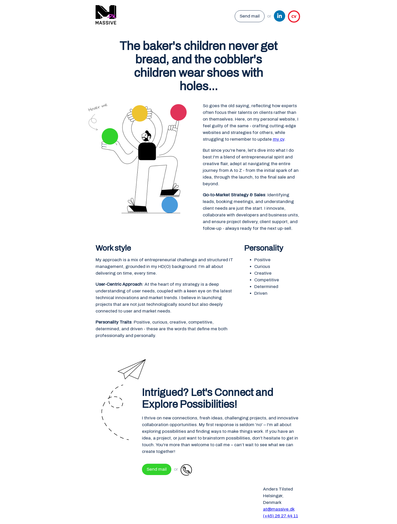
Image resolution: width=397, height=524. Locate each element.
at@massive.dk (279, 509)
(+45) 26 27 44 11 (280, 515)
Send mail (250, 16)
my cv (278, 139)
